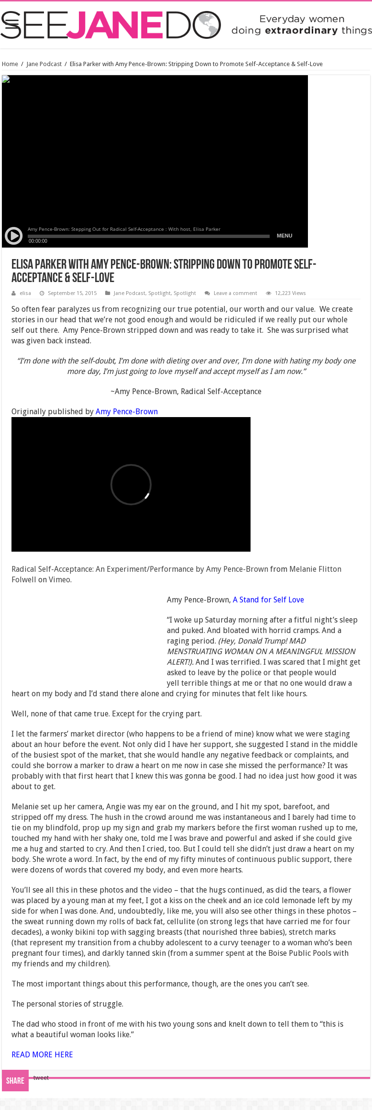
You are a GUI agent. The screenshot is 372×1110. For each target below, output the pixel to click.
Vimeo (59, 579)
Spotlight (159, 293)
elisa (25, 293)
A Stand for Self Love (268, 599)
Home (10, 64)
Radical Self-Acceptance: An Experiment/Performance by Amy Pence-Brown (139, 569)
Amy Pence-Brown (126, 411)
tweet (41, 1077)
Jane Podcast (44, 64)
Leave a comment (235, 293)
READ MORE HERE (42, 1054)
